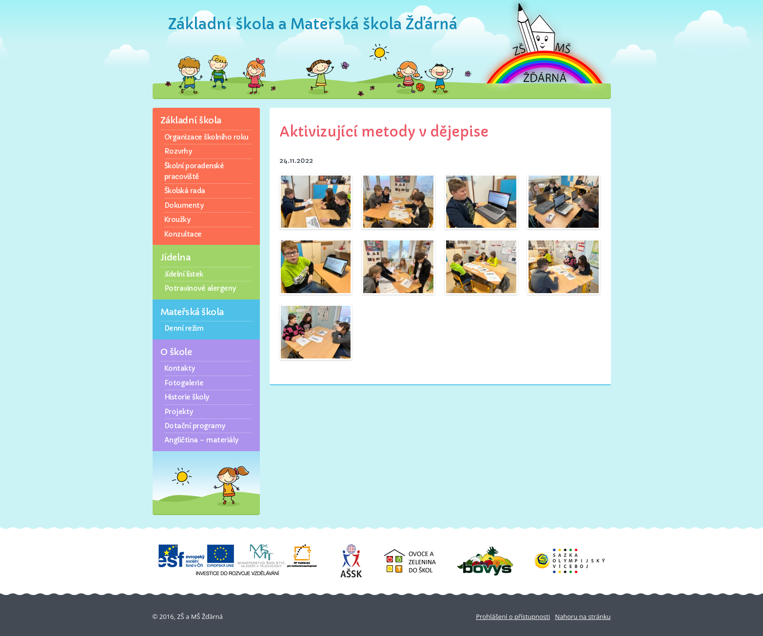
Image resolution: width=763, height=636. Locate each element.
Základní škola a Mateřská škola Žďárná (312, 24)
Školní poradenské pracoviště (194, 171)
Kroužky (177, 219)
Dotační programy (194, 425)
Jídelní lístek (183, 274)
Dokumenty (184, 205)
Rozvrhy (178, 151)
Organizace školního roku (206, 137)
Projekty (178, 411)
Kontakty (179, 368)
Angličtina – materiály (201, 440)
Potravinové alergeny (200, 288)
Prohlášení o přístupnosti (513, 616)
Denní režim (184, 328)
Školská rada (184, 190)
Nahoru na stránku (582, 616)
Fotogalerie (184, 382)
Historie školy (186, 397)
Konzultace (183, 234)
